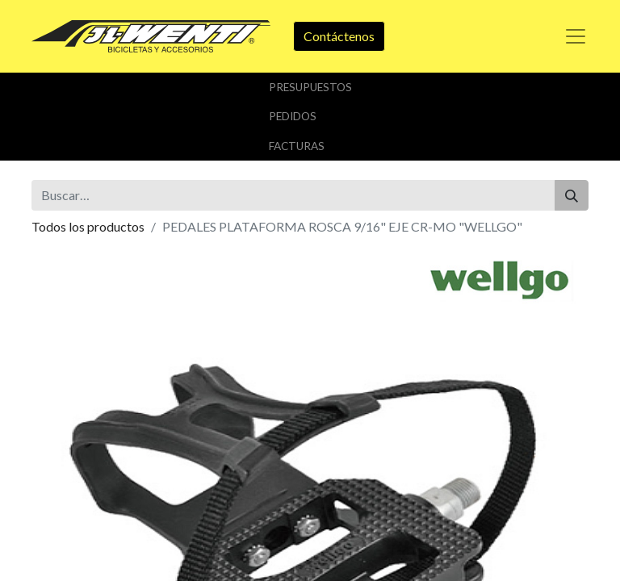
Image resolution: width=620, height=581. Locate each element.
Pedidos (292, 116)
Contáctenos (339, 36)
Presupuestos (310, 87)
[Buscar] (572, 195)
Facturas (297, 146)
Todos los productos (88, 226)
